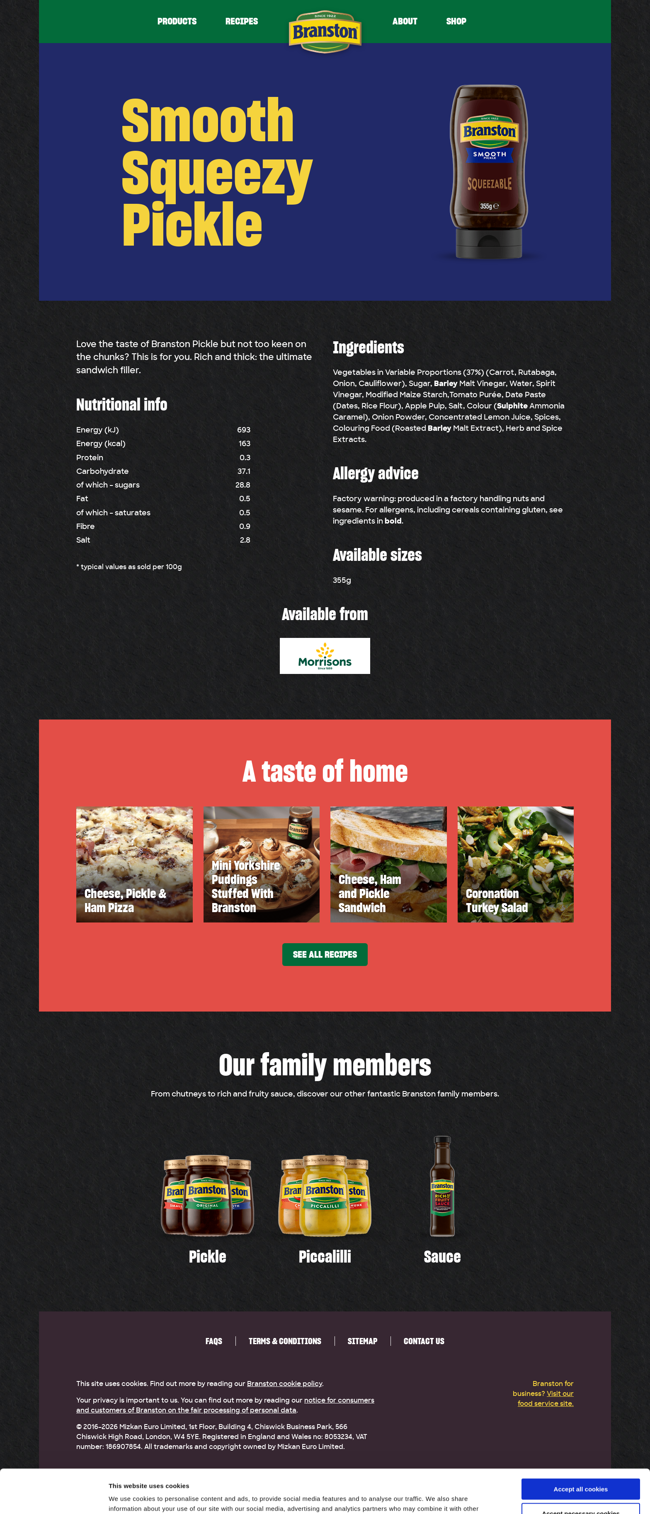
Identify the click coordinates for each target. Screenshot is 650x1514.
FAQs (214, 1341)
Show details (128, 1497)
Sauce (442, 1256)
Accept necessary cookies (581, 1469)
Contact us (424, 1341)
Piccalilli (325, 1256)
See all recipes (325, 954)
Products (177, 21)
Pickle (207, 1256)
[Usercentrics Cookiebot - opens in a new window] (53, 1498)
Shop (456, 21)
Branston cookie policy (284, 1384)
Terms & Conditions (285, 1341)
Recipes (242, 21)
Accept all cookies (581, 1445)
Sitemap (362, 1341)
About (405, 21)
